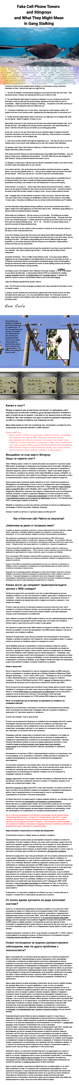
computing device (33, 275)
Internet (57, 277)
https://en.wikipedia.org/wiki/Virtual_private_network (23, 282)
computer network (49, 275)
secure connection (12, 275)
